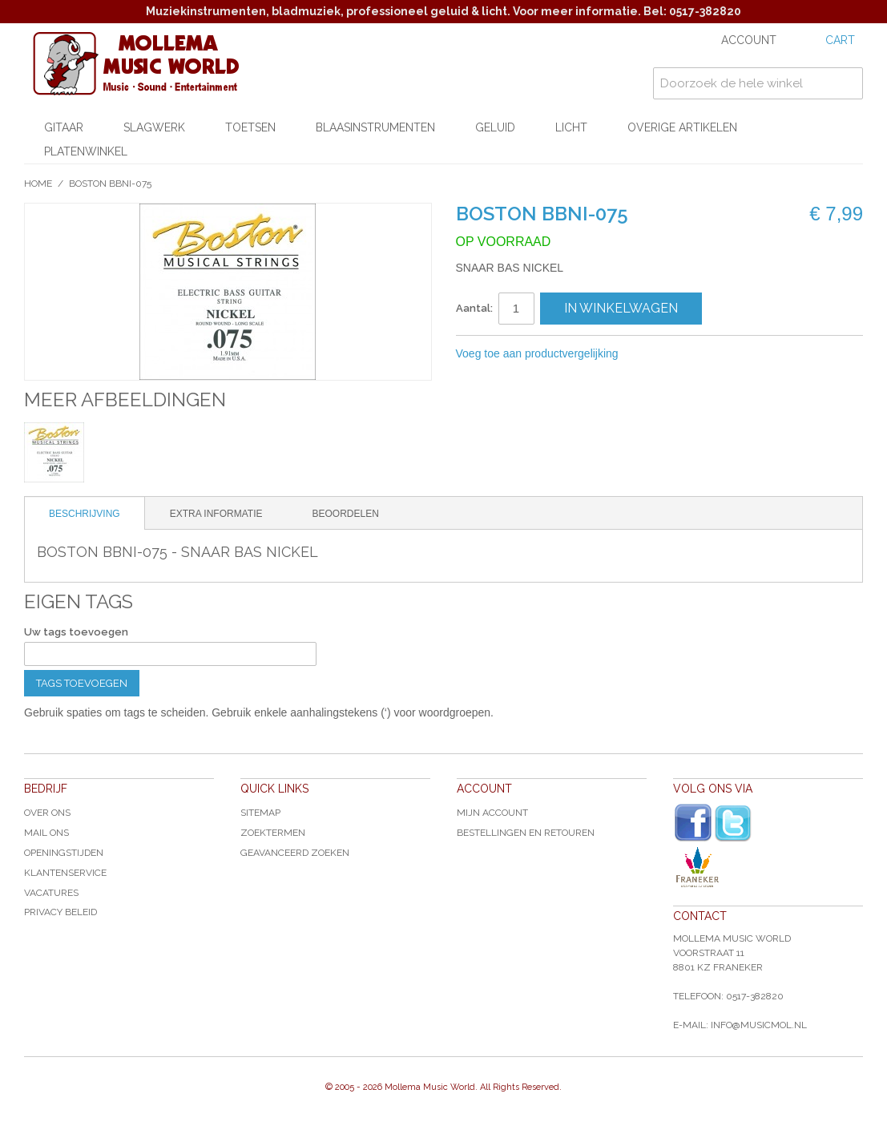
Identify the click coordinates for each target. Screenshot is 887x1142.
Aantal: (474, 308)
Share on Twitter (716, 354)
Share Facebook (684, 354)
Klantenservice (65, 872)
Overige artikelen (682, 127)
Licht (571, 127)
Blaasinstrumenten (375, 127)
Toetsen (250, 127)
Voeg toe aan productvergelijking (537, 353)
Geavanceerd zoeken (294, 852)
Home (38, 183)
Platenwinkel (85, 151)
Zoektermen (272, 832)
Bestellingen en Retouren (526, 832)
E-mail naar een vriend (652, 354)
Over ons (47, 812)
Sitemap (260, 812)
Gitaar (63, 127)
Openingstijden (63, 852)
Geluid (495, 127)
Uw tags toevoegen (76, 632)
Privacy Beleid (60, 912)
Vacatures (51, 892)
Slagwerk (154, 127)
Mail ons (46, 832)
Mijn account (492, 812)
